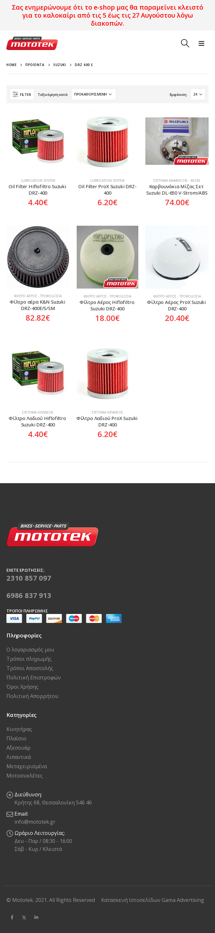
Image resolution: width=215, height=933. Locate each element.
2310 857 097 (28, 578)
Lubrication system (38, 180)
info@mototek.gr (35, 821)
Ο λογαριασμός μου (30, 649)
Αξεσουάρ (18, 747)
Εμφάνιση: (178, 94)
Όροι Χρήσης (22, 686)
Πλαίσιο (16, 738)
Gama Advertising (183, 900)
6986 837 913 (28, 595)
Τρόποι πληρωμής (29, 658)
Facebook (12, 917)
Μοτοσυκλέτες (24, 775)
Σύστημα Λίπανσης (38, 412)
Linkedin (36, 917)
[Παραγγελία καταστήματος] (93, 94)
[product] (38, 141)
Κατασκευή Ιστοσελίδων (131, 900)
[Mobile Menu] (201, 43)
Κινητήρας (19, 729)
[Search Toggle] (185, 43)
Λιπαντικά (18, 757)
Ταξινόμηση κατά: (53, 94)
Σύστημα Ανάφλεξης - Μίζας (177, 180)
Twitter (24, 917)
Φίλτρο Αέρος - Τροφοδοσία (38, 296)
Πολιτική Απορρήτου (32, 696)
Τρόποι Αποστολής (29, 668)
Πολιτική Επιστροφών (33, 677)
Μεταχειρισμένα (26, 766)
